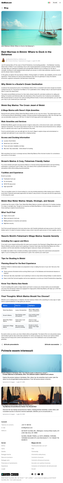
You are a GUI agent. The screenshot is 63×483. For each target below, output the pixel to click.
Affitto (3, 445)
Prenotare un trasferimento (9, 463)
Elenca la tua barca (6, 457)
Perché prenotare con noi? (39, 445)
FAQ (33, 448)
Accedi (55, 2)
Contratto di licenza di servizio (40, 460)
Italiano (49, 2)
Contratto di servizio (38, 457)
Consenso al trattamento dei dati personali (44, 466)
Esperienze (4, 466)
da (16, 59)
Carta (3, 448)
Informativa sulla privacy (39, 454)
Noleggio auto (5, 460)
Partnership (35, 451)
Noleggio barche (6, 454)
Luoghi (3, 469)
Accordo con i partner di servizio (41, 463)
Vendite (3, 451)
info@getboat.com (26, 427)
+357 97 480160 (26, 425)
